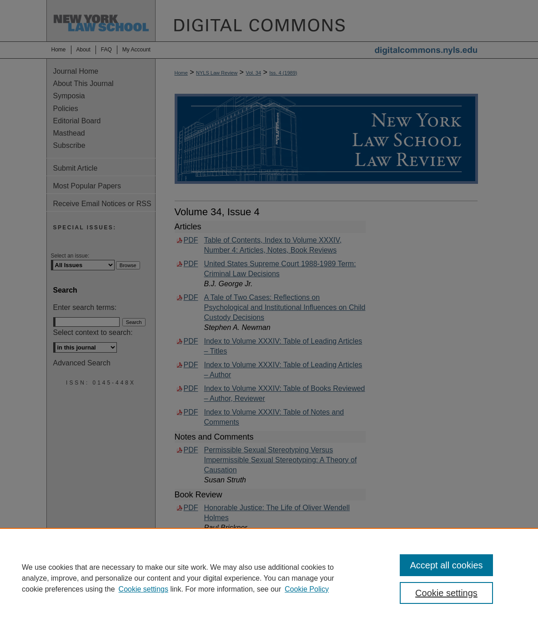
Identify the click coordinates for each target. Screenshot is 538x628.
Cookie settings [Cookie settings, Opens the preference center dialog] (446, 593)
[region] (269, 578)
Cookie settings (143, 589)
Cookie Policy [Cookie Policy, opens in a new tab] (307, 589)
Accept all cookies (446, 565)
